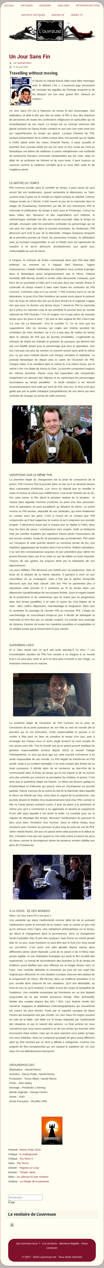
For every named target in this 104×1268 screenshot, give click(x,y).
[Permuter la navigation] (12, 1225)
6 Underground (28, 1154)
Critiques (27, 5)
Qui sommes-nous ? (28, 1243)
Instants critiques (33, 15)
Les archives (49, 1243)
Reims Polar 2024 (30, 1149)
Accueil (9, 5)
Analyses (63, 5)
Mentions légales (69, 1243)
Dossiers (45, 5)
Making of (58, 15)
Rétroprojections (88, 5)
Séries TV (77, 15)
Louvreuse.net (47, 1256)
